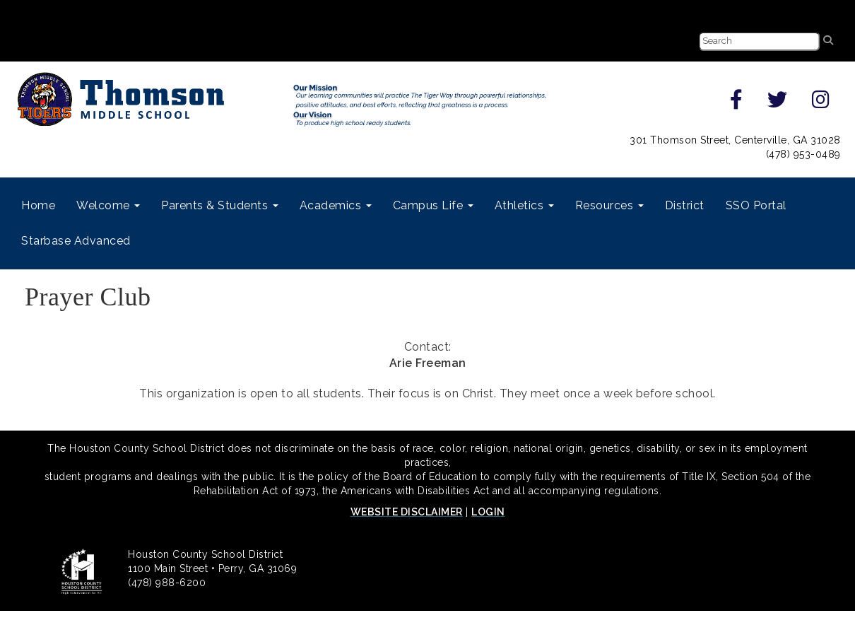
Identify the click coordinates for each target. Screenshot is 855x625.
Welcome (108, 205)
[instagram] (821, 103)
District (684, 205)
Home (38, 205)
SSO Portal (756, 205)
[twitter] (777, 103)
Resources (609, 205)
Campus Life (433, 205)
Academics (336, 205)
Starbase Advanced (76, 240)
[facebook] (736, 103)
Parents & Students (219, 205)
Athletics (524, 205)
